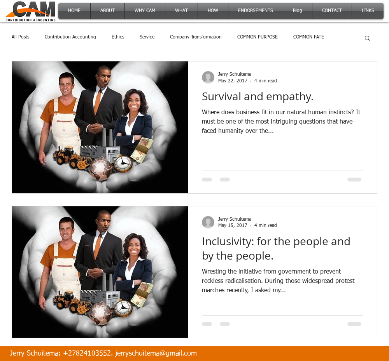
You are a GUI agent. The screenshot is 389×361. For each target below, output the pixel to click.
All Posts (20, 37)
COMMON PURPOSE (257, 37)
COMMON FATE (308, 37)
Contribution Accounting (70, 37)
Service (147, 37)
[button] (367, 39)
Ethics (118, 37)
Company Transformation (196, 37)
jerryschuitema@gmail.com (156, 353)
